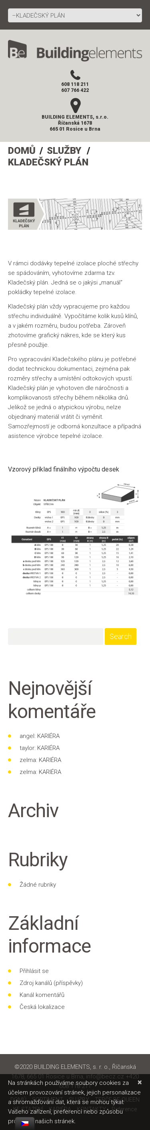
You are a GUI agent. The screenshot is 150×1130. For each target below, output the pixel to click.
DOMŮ (22, 150)
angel (27, 736)
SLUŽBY (64, 150)
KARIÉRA (48, 736)
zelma (28, 760)
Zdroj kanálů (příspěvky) (51, 983)
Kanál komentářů (42, 995)
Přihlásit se (34, 971)
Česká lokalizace (42, 1007)
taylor (27, 748)
